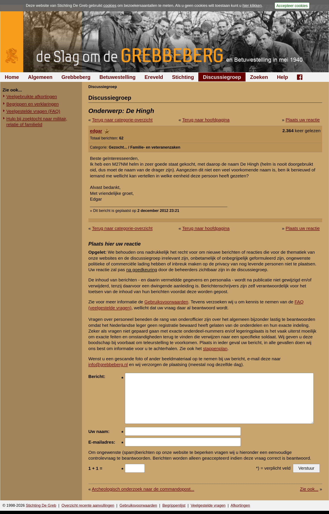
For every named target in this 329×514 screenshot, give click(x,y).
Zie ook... (309, 488)
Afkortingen (240, 505)
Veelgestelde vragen (208, 505)
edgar (96, 130)
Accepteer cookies (292, 5)
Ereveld (154, 77)
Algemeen (40, 77)
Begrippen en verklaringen (32, 103)
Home (12, 77)
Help (282, 77)
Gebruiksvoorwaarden (166, 301)
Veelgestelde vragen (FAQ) (33, 111)
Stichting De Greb (41, 505)
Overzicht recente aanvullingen (87, 505)
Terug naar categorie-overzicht (122, 119)
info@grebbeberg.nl (108, 364)
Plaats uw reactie (303, 119)
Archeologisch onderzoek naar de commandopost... (143, 488)
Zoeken (259, 77)
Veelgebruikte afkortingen (31, 96)
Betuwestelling (117, 77)
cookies (109, 5)
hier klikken (252, 5)
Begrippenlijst (173, 505)
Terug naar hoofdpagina (206, 119)
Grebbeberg (76, 77)
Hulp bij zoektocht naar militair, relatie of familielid (36, 121)
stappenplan (215, 348)
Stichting (183, 77)
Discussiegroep (222, 77)
